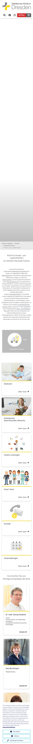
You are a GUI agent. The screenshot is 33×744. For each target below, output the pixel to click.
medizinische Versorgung (19, 271)
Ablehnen (16, 736)
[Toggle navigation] (28, 15)
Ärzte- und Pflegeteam (23, 309)
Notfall (22, 15)
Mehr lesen (23, 392)
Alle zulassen (16, 731)
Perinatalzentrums (14, 294)
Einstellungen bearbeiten (16, 740)
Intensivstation (7, 280)
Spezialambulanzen (13, 282)
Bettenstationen (7, 275)
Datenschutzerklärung (9, 727)
